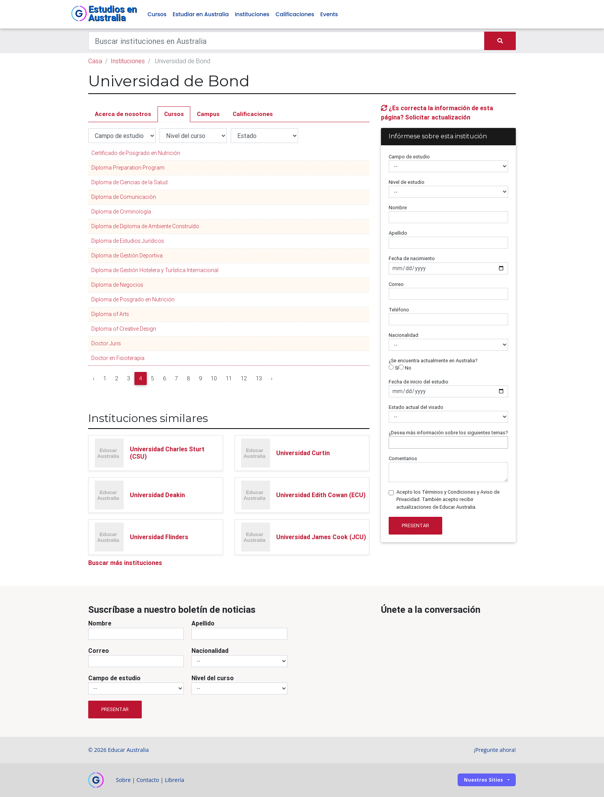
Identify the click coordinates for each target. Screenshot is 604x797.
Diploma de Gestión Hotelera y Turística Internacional (154, 270)
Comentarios (403, 459)
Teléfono (399, 309)
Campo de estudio (409, 156)
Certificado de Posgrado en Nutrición (135, 153)
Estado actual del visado (416, 407)
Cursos (157, 14)
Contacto (147, 780)
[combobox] (448, 443)
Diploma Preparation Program (127, 168)
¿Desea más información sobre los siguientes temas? (448, 432)
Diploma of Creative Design (123, 329)
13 (259, 378)
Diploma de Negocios (117, 285)
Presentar (415, 526)
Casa (95, 61)
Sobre (123, 780)
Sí (394, 368)
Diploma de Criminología (121, 211)
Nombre (398, 208)
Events (329, 14)
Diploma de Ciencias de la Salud (129, 182)
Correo (396, 284)
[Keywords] (286, 41)
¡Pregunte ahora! (495, 749)
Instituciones (252, 14)
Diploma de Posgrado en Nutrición (132, 299)
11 (229, 378)
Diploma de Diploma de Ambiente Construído (145, 226)
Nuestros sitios (483, 780)
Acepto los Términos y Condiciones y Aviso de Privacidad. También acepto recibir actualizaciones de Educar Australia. (448, 499)
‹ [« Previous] (93, 378)
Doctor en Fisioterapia (117, 358)
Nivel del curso (212, 678)
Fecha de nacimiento (412, 259)
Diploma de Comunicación (123, 197)
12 (244, 378)
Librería (174, 780)
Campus (208, 114)
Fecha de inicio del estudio (418, 381)
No (405, 368)
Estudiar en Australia (200, 14)
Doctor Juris (106, 343)
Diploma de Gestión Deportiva (127, 255)
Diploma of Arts (110, 314)
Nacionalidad (403, 335)
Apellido (398, 233)
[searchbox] (393, 442)
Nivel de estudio (406, 182)
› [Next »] (271, 378)
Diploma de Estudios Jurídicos (127, 241)
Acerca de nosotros (123, 114)
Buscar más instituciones (125, 563)
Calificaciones (294, 14)
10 (214, 378)
